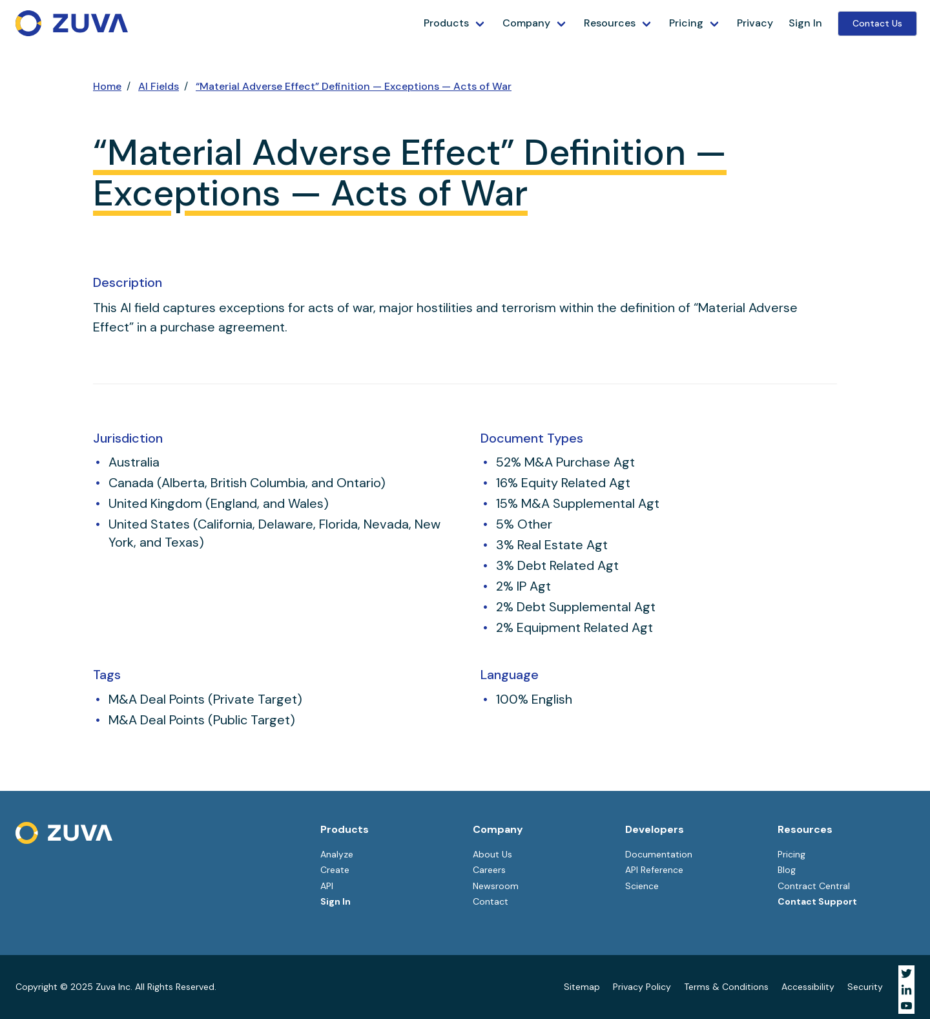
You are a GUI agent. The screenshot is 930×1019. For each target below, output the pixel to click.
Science (642, 886)
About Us (492, 854)
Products (446, 23)
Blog (787, 870)
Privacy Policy (642, 987)
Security (865, 987)
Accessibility (807, 987)
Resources (610, 23)
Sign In (805, 23)
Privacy (755, 23)
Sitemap (582, 987)
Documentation (658, 854)
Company (526, 23)
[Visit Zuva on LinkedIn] (906, 990)
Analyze (336, 854)
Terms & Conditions (726, 987)
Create (334, 870)
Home (107, 86)
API (326, 886)
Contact (490, 901)
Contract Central (814, 886)
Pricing (686, 23)
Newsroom (496, 886)
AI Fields (158, 86)
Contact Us (877, 23)
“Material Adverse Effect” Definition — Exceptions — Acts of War (354, 86)
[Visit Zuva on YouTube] (906, 1006)
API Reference (654, 870)
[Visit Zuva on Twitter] (906, 973)
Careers (489, 870)
